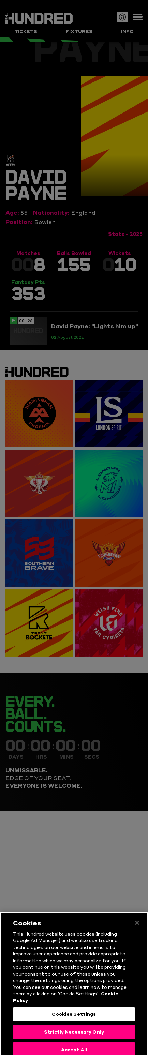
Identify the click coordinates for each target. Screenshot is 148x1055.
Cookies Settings (74, 1023)
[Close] (137, 931)
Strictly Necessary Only (74, 1040)
